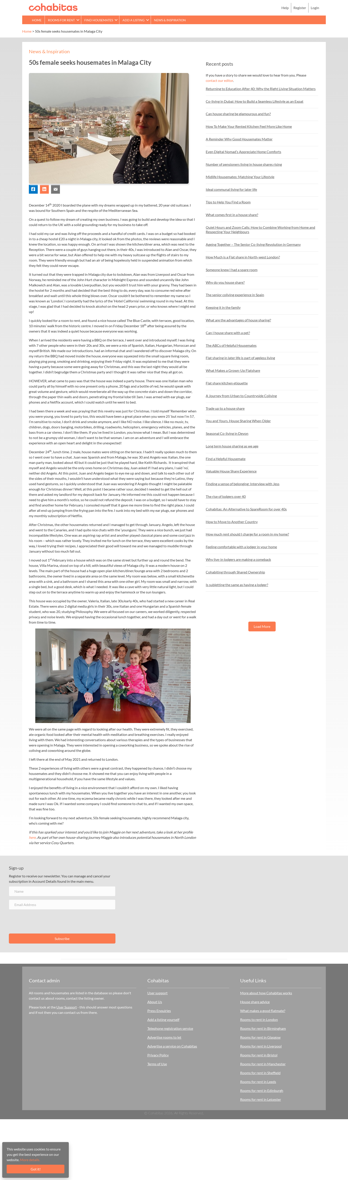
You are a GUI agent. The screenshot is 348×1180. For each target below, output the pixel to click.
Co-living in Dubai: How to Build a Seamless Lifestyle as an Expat (254, 101)
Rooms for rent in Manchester (263, 1064)
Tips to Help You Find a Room (228, 202)
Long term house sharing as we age (232, 446)
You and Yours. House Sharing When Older (238, 421)
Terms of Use (157, 1064)
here (32, 837)
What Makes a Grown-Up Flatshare (233, 370)
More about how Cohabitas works (266, 993)
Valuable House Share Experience (231, 471)
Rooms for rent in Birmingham (263, 1028)
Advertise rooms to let (164, 1037)
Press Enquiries (159, 1011)
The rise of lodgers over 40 (226, 496)
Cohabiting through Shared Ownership (235, 572)
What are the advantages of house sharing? (238, 320)
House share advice (255, 1002)
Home (37, 20)
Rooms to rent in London (259, 1019)
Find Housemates (98, 20)
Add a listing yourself (163, 1019)
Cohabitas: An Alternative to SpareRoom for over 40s (246, 509)
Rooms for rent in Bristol (258, 1055)
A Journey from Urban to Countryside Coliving (241, 396)
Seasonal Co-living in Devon (227, 433)
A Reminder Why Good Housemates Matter (239, 139)
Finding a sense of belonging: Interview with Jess (242, 484)
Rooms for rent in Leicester (260, 1099)
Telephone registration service (170, 1028)
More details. (30, 1160)
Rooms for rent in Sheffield (260, 1073)
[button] (78, 20)
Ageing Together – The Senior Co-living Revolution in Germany (253, 244)
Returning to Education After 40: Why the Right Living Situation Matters (261, 89)
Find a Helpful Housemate (225, 459)
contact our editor (219, 80)
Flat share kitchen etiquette (227, 383)
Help (285, 8)
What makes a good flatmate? (262, 1011)
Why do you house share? (225, 282)
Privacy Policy (158, 1055)
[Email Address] (62, 905)
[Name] (62, 891)
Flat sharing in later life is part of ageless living (240, 358)
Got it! (36, 1169)
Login (315, 8)
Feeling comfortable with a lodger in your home (241, 547)
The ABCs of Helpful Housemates (231, 345)
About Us (154, 1002)
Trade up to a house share (225, 408)
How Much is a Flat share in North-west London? (243, 257)
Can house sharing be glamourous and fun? (238, 114)
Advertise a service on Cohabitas (172, 1046)
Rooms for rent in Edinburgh (261, 1090)
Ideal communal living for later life (231, 189)
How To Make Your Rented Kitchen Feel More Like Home (249, 126)
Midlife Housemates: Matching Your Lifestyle (240, 177)
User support (157, 993)
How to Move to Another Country (232, 522)
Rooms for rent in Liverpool (261, 1046)
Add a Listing (133, 20)
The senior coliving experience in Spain (235, 295)
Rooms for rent (61, 20)
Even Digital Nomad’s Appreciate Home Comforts (243, 152)
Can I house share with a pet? (228, 333)
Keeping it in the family (223, 307)
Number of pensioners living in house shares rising (244, 164)
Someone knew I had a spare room (231, 270)
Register (299, 8)
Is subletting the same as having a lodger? (237, 585)
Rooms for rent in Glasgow (260, 1037)
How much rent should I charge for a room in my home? (247, 534)
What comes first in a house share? (232, 215)
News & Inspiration (170, 20)
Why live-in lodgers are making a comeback (238, 559)
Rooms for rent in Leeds (258, 1082)
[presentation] (42, 921)
